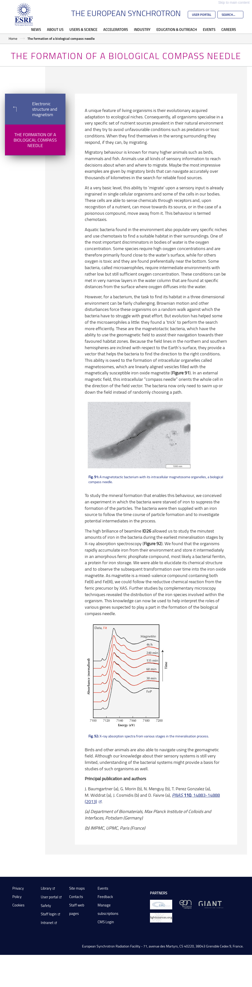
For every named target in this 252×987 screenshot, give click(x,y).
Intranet (47, 922)
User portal (49, 897)
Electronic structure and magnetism (31, 109)
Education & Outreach (176, 29)
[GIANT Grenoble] (211, 904)
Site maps (77, 888)
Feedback (105, 896)
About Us (55, 29)
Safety (46, 905)
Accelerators (115, 29)
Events (209, 29)
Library (46, 888)
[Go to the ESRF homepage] (24, 14)
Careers (228, 29)
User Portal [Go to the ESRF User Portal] (201, 14)
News (36, 29)
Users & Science (83, 29)
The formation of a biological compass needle (35, 139)
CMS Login (106, 921)
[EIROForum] (161, 904)
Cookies (18, 905)
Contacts (76, 896)
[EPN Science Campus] (185, 904)
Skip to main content (234, 2)
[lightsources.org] (161, 917)
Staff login (49, 914)
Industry (142, 29)
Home (13, 38)
